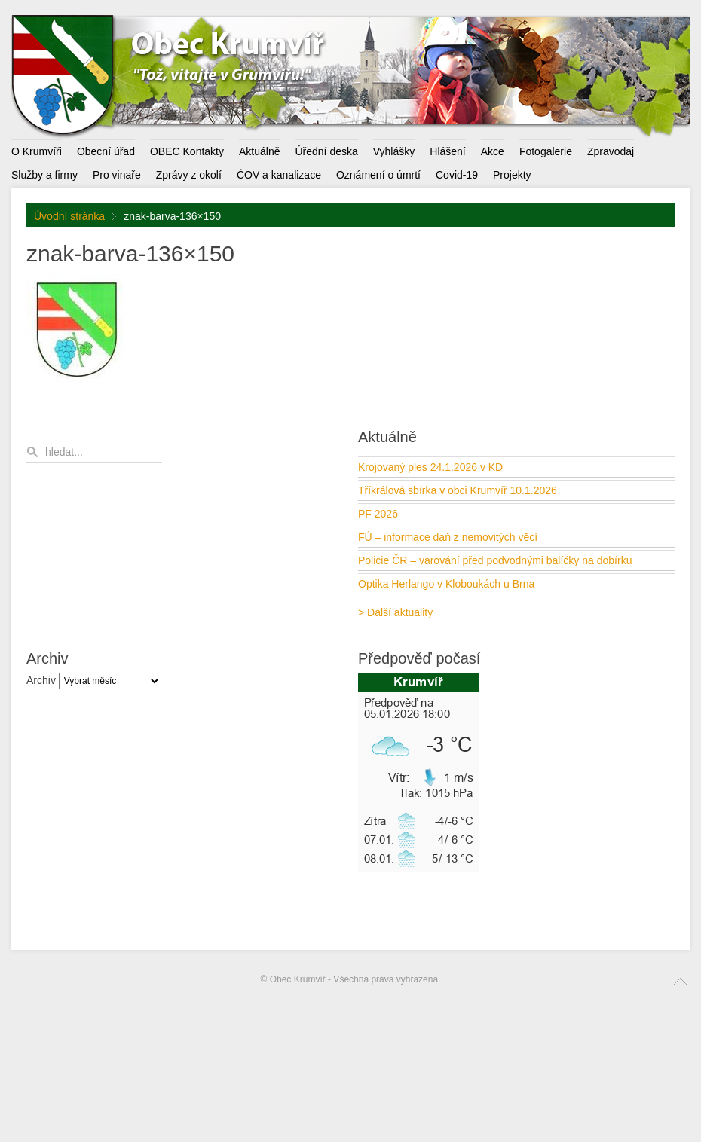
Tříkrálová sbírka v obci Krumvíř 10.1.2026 (457, 490)
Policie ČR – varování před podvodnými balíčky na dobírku (495, 560)
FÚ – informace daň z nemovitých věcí (447, 537)
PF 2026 (378, 514)
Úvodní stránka (69, 216)
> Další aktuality (395, 612)
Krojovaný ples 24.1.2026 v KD (430, 467)
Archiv (41, 680)
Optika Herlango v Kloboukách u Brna (446, 584)
